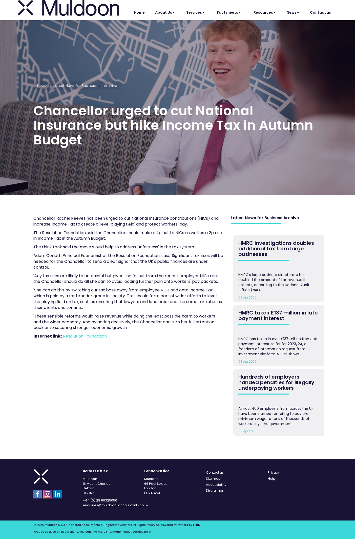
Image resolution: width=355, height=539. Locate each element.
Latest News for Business (75, 85)
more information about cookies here (124, 532)
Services (195, 12)
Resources (265, 12)
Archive (110, 85)
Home (139, 12)
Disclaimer (214, 490)
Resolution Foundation (85, 336)
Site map (213, 478)
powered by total (180, 525)
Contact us (320, 12)
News (293, 12)
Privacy (274, 472)
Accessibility (216, 484)
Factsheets (229, 12)
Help (271, 478)
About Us (165, 12)
